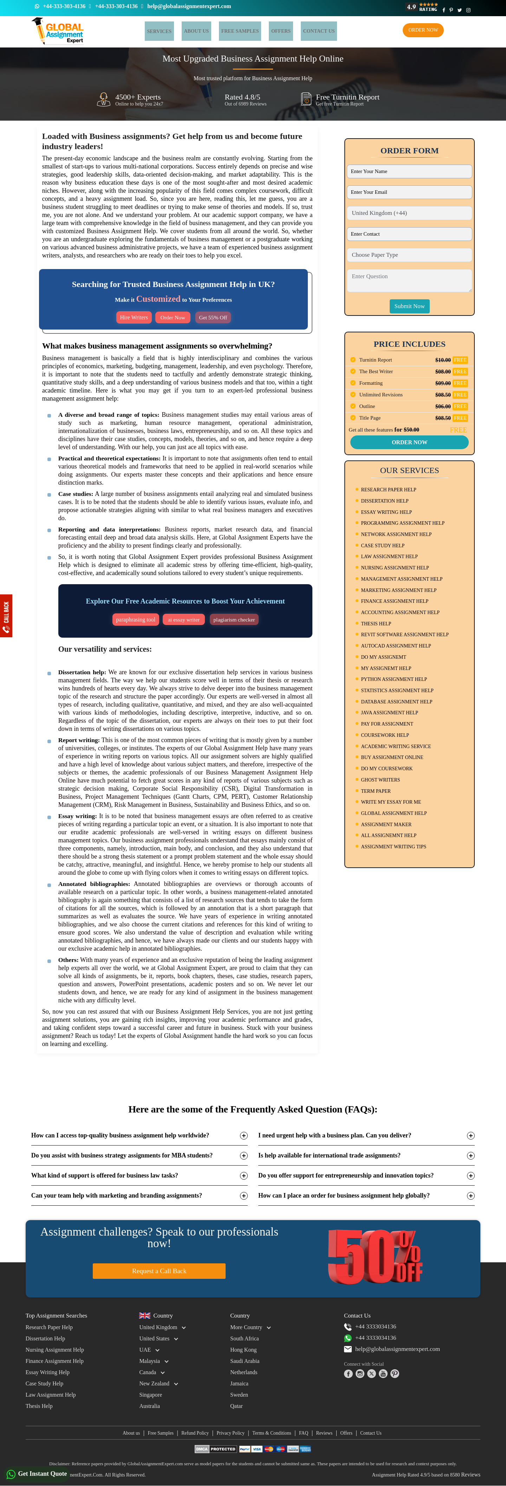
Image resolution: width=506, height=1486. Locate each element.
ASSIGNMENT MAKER (386, 824)
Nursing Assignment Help (55, 1350)
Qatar (236, 1406)
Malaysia (149, 1361)
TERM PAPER (376, 791)
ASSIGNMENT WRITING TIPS (393, 846)
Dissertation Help (45, 1338)
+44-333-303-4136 (64, 6)
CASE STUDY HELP (382, 545)
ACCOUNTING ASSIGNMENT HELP (400, 612)
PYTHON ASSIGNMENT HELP (394, 679)
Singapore (150, 1395)
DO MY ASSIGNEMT (383, 657)
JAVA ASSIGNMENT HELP (389, 712)
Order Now (423, 30)
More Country (246, 1327)
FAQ (306, 1433)
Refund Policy (191, 1433)
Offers (264, 31)
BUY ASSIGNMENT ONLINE (392, 757)
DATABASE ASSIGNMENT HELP (396, 701)
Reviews (328, 1433)
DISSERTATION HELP (384, 501)
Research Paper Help (49, 1327)
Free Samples (228, 31)
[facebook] (348, 1373)
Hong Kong (243, 1350)
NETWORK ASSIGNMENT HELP (396, 534)
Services (157, 31)
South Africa (244, 1338)
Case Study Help (45, 1383)
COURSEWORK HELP (385, 735)
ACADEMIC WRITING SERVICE (396, 746)
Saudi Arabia (244, 1361)
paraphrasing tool (135, 620)
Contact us (298, 31)
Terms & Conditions (272, 1433)
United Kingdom (158, 1327)
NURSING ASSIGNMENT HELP (395, 567)
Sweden (239, 1395)
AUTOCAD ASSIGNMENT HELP (396, 646)
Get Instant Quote (36, 1474)
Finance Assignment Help (55, 1361)
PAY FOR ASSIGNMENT (387, 724)
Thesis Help (39, 1406)
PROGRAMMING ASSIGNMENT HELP (403, 523)
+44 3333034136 (371, 1327)
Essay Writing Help (48, 1372)
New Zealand (154, 1383)
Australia (149, 1406)
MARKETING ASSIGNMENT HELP (398, 590)
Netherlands (243, 1372)
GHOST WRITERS (380, 780)
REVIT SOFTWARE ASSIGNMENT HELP (405, 634)
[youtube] (383, 1373)
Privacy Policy (228, 1433)
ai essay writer (184, 620)
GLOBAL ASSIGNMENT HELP (394, 813)
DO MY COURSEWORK (387, 768)
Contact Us (379, 1433)
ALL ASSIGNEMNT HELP (388, 835)
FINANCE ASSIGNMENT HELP (394, 601)
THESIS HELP (376, 623)
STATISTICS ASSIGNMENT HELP (397, 690)
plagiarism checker (234, 620)
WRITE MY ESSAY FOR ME (391, 802)
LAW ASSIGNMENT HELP (389, 556)
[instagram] (360, 1373)
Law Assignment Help (51, 1395)
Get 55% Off (213, 317)
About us (123, 1433)
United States (154, 1338)
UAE (145, 1350)
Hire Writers (133, 317)
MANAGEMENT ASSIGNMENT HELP (401, 579)
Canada (147, 1372)
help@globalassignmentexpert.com (189, 6)
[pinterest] (394, 1373)
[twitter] (371, 1373)
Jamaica (239, 1383)
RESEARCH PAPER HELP (388, 489)
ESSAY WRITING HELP (386, 512)
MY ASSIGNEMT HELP (386, 668)
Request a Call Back (159, 1271)
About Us (189, 31)
